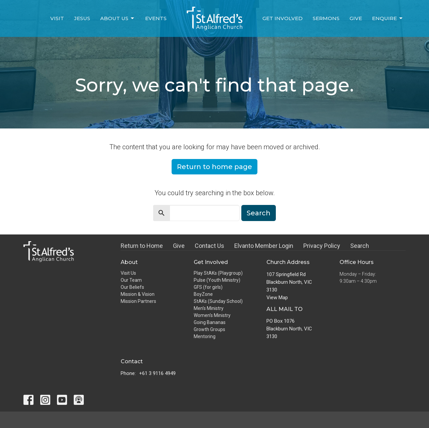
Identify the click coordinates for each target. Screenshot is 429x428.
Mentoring (205, 336)
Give (356, 18)
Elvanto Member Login (263, 245)
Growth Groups (209, 329)
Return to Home (142, 245)
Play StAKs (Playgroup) (218, 273)
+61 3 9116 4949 (157, 373)
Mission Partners (138, 301)
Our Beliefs (132, 287)
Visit (57, 18)
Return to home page (214, 167)
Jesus (82, 18)
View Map (277, 298)
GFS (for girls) (208, 287)
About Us (117, 18)
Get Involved (282, 18)
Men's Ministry (209, 308)
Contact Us (209, 245)
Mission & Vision (138, 294)
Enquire (388, 18)
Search (258, 213)
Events (156, 18)
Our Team (131, 280)
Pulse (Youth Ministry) (217, 280)
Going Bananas (210, 322)
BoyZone (203, 294)
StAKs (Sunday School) (218, 301)
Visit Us (128, 273)
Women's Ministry (212, 315)
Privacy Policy (321, 245)
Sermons (326, 18)
